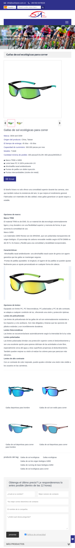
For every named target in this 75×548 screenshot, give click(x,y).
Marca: (7, 136)
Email (10, 178)
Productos (15, 36)
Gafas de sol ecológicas (30, 457)
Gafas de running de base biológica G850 (37, 465)
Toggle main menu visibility (67, 21)
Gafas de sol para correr (33, 36)
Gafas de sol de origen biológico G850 (36, 461)
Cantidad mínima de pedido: (16, 155)
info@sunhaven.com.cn (16, 3)
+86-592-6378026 (38, 3)
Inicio (6, 36)
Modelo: (7, 151)
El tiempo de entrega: (13, 143)
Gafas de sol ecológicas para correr (35, 469)
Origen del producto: (13, 139)
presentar (12, 535)
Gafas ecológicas (50, 457)
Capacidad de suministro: (15, 147)
